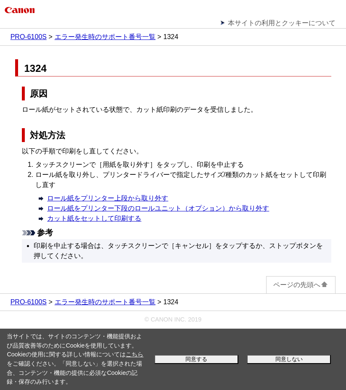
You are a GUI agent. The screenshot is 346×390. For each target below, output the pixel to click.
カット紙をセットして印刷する (94, 218)
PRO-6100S (29, 36)
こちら (134, 354)
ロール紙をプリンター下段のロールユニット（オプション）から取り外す (158, 208)
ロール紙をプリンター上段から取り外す (107, 198)
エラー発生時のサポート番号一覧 (105, 36)
